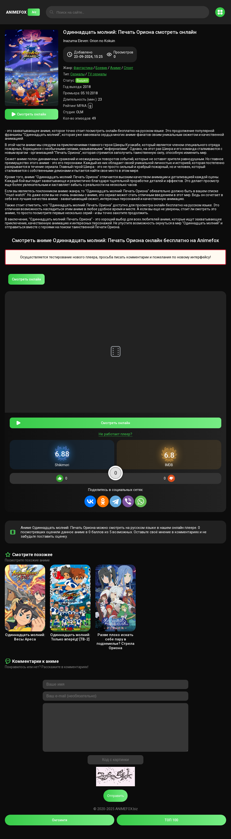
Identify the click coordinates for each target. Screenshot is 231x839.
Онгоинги (59, 829)
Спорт (128, 68)
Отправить (115, 804)
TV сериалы (97, 74)
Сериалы (77, 74)
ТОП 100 (171, 829)
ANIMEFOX (23, 12)
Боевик (101, 68)
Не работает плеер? (115, 433)
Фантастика (83, 68)
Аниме (115, 68)
